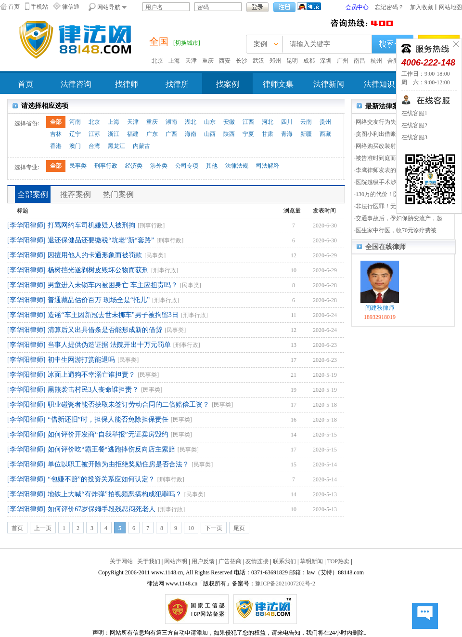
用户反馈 (203, 561)
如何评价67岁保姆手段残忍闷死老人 (101, 509)
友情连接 (257, 561)
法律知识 (379, 84)
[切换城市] (186, 43)
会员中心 (357, 7)
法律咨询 (76, 84)
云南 (306, 122)
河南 (75, 122)
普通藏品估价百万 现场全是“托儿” (99, 300)
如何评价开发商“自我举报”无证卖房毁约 (108, 434)
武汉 (258, 60)
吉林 (56, 134)
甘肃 (267, 134)
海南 (190, 134)
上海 (174, 60)
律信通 (70, 6)
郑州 (275, 60)
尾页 (239, 528)
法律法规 (236, 165)
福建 (133, 134)
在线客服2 (414, 125)
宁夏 (248, 134)
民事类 (78, 165)
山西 (210, 134)
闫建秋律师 (379, 308)
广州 (342, 60)
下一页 (213, 528)
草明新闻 (311, 561)
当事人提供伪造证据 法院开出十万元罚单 (109, 344)
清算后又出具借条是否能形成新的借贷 (105, 329)
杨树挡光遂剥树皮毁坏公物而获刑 (98, 270)
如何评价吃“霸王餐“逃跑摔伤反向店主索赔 (111, 449)
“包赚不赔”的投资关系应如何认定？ (101, 479)
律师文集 (278, 84)
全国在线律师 (385, 247)
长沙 (241, 60)
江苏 (94, 134)
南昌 (359, 60)
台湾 (94, 146)
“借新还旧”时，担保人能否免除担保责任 (108, 419)
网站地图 (450, 7)
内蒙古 (141, 146)
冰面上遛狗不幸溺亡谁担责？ (91, 374)
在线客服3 (414, 137)
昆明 (292, 60)
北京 (157, 60)
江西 (248, 122)
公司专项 (186, 165)
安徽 (229, 122)
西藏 (325, 134)
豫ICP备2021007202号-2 (285, 583)
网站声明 (175, 561)
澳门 (75, 146)
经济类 (133, 165)
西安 (225, 60)
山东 (210, 122)
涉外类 (158, 165)
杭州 (376, 60)
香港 (56, 146)
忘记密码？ (389, 7)
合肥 (393, 60)
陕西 (229, 134)
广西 (171, 134)
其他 (212, 165)
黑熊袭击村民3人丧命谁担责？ (93, 389)
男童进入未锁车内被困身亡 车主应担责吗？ (113, 285)
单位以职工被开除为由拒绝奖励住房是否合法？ (118, 464)
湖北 (190, 122)
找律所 (177, 84)
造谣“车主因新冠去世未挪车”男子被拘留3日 (113, 314)
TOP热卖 (338, 561)
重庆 (208, 60)
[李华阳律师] (26, 225)
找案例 (227, 84)
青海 (287, 134)
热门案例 (118, 194)
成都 (309, 60)
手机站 (39, 6)
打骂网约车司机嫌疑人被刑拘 (91, 225)
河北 (267, 122)
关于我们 (148, 561)
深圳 (326, 60)
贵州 (325, 122)
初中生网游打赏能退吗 (81, 359)
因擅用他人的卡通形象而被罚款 (95, 255)
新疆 (306, 134)
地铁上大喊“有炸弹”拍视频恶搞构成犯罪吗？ (114, 494)
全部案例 (32, 194)
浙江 (113, 134)
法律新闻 (328, 84)
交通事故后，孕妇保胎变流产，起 (399, 218)
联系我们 (284, 561)
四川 (287, 122)
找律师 (126, 84)
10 (191, 528)
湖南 (171, 122)
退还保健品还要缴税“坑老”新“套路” (101, 240)
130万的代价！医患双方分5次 (393, 194)
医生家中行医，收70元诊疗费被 (396, 230)
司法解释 (267, 165)
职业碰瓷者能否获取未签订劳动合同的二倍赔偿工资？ (128, 404)
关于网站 (121, 561)
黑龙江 (116, 146)
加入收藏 (421, 7)
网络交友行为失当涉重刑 (387, 122)
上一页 (42, 528)
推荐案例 (75, 194)
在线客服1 (414, 113)
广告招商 (230, 561)
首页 (14, 6)
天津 (191, 60)
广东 (152, 134)
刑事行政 (105, 165)
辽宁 (75, 134)
